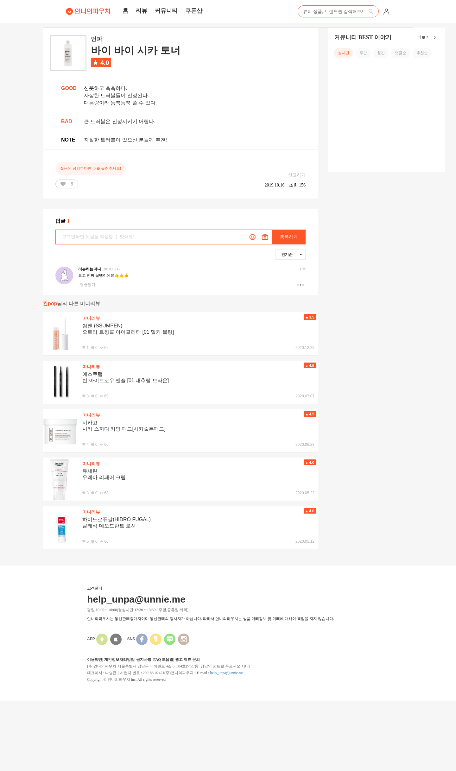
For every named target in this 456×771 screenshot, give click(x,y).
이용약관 (94, 659)
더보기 (428, 37)
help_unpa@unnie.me (226, 673)
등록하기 (289, 237)
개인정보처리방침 (119, 659)
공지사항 (143, 659)
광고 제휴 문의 (187, 659)
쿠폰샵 (193, 11)
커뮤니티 (166, 11)
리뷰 (141, 11)
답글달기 (87, 284)
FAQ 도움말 (163, 659)
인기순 (291, 254)
